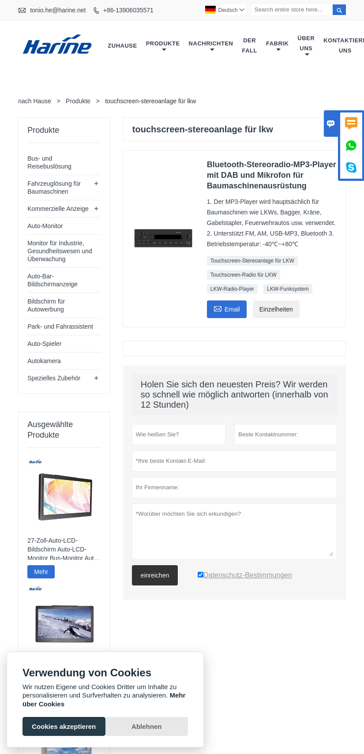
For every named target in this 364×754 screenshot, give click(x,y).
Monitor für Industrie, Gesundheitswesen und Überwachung (59, 251)
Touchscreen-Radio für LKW (243, 275)
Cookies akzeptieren (64, 726)
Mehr (41, 571)
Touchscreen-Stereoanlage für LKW (252, 261)
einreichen (155, 575)
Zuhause (122, 45)
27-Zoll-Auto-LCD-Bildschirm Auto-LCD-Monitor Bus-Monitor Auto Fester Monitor (62, 550)
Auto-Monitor (45, 225)
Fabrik (277, 46)
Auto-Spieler (44, 343)
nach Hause (34, 101)
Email (227, 308)
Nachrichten (211, 46)
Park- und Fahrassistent (60, 326)
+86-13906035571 (128, 10)
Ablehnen (146, 726)
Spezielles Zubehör (53, 378)
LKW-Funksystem (287, 289)
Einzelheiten (276, 309)
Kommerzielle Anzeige (58, 208)
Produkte (163, 46)
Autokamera (43, 360)
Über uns (306, 46)
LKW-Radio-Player (232, 289)
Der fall (249, 45)
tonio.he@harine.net (58, 10)
